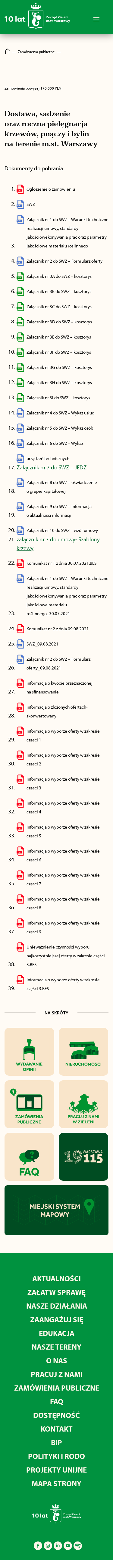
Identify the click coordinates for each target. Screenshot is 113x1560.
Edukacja (56, 1333)
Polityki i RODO (56, 1456)
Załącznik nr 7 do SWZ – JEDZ (52, 467)
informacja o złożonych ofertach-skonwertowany (57, 711)
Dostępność (56, 1415)
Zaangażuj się (56, 1319)
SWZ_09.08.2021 (42, 644)
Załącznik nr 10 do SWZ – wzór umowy (62, 530)
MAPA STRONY (56, 1483)
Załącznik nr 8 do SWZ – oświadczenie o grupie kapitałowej (62, 486)
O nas (56, 1360)
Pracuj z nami (57, 1374)
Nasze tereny (56, 1346)
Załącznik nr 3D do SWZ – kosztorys (59, 322)
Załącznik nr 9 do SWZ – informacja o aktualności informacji (59, 510)
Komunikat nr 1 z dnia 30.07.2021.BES (61, 563)
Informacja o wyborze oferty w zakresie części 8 (63, 903)
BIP (56, 1442)
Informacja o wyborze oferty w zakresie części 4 (63, 807)
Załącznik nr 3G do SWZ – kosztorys (59, 367)
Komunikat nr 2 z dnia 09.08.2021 (58, 629)
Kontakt (57, 1428)
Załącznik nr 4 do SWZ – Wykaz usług (60, 413)
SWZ (31, 204)
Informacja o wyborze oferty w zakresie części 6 (63, 855)
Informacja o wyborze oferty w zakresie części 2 (63, 759)
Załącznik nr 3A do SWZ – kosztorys (59, 276)
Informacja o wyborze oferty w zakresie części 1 (63, 735)
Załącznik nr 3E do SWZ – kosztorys (59, 337)
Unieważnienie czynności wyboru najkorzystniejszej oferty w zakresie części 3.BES (66, 955)
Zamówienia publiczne (56, 1387)
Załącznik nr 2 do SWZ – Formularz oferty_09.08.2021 (58, 663)
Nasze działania (56, 1305)
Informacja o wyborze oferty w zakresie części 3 (63, 783)
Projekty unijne (56, 1469)
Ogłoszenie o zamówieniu (51, 189)
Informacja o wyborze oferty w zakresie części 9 (63, 927)
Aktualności (56, 1278)
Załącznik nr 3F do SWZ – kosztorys (59, 352)
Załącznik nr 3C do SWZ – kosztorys (59, 306)
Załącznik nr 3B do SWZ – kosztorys (59, 291)
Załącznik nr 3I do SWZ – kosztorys (58, 397)
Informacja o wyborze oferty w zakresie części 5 (63, 831)
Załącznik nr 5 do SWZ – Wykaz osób (60, 428)
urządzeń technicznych (48, 458)
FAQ (56, 1401)
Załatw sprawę (56, 1292)
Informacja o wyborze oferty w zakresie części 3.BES (63, 984)
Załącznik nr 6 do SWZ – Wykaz (55, 443)
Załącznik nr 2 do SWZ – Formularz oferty (64, 261)
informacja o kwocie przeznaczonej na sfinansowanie (60, 687)
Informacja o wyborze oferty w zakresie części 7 (63, 879)
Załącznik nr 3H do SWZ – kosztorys (59, 382)
